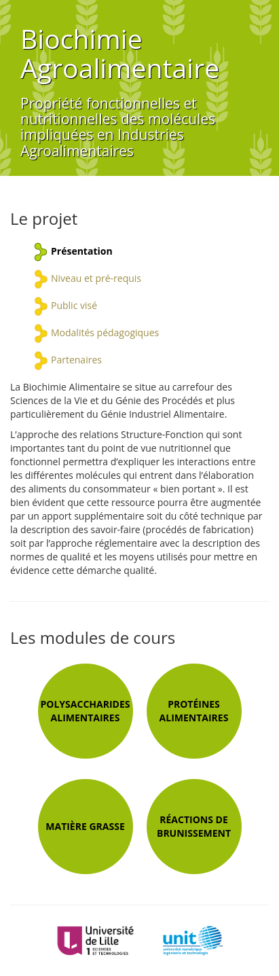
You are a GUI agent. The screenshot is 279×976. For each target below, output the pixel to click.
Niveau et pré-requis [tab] (96, 278)
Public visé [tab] (74, 305)
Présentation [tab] (82, 251)
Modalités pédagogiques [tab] (105, 332)
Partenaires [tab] (76, 359)
